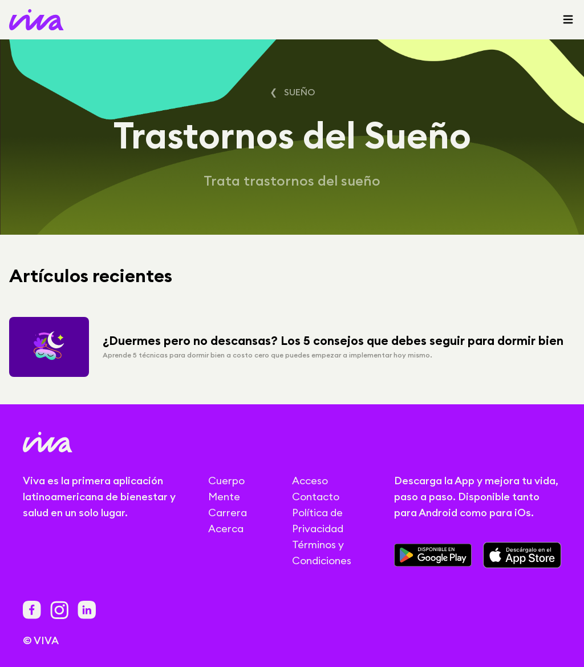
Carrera (227, 512)
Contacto (315, 496)
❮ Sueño (292, 92)
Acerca (226, 528)
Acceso (310, 480)
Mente (224, 496)
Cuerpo (226, 480)
